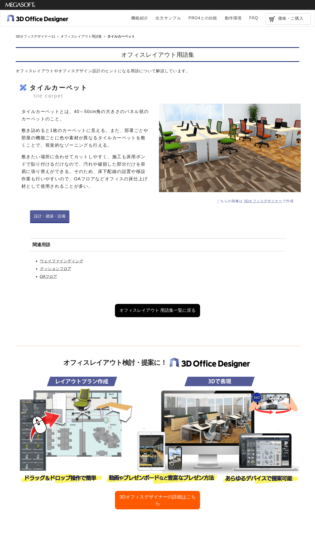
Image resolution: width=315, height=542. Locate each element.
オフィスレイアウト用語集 (81, 36)
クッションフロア (55, 269)
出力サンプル (168, 18)
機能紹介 (139, 18)
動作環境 (233, 18)
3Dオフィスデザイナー (263, 201)
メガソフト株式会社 (20, 5)
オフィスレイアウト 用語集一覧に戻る (157, 310)
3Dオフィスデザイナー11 (35, 36)
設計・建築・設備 (49, 216)
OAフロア (48, 276)
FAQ (253, 18)
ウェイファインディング (61, 261)
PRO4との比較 (203, 18)
